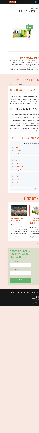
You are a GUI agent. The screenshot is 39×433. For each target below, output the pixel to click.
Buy (20, 280)
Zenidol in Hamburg (15, 160)
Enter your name (14, 261)
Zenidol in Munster (15, 173)
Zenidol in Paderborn (16, 176)
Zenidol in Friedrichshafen (17, 166)
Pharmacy (13, 292)
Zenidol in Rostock (15, 179)
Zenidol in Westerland (16, 186)
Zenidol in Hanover (15, 157)
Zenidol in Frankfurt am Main (17, 154)
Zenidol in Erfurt (14, 182)
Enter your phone (14, 269)
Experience (27, 292)
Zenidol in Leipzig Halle (16, 170)
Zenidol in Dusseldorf (16, 150)
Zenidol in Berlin (14, 147)
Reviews (20, 292)
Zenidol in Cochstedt (15, 163)
